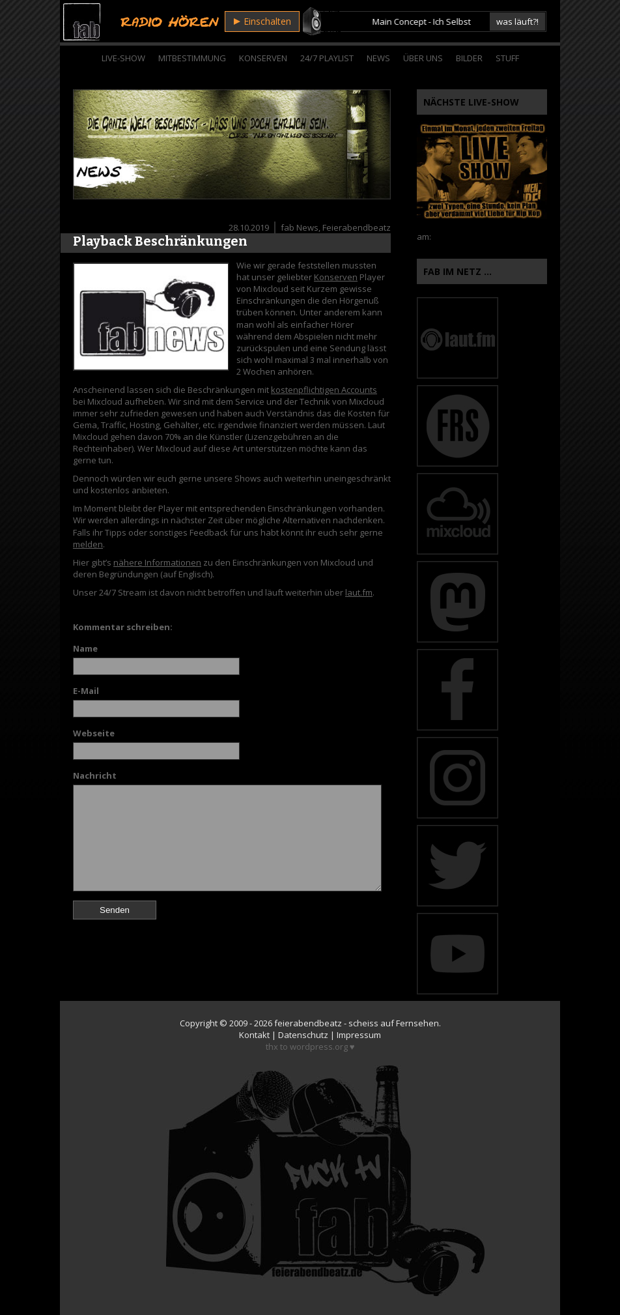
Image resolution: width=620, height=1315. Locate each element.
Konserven (263, 58)
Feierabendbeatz (356, 227)
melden (88, 544)
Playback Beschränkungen (160, 241)
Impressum (359, 1035)
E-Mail (86, 691)
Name (85, 648)
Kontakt (254, 1035)
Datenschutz (303, 1035)
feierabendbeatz (308, 1023)
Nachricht (95, 775)
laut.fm (359, 592)
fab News (299, 227)
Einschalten (262, 21)
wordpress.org (319, 1046)
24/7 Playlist (327, 58)
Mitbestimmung (192, 58)
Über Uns (423, 58)
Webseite (94, 733)
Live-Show (123, 58)
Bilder (469, 58)
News (378, 58)
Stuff (507, 58)
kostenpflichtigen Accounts (324, 390)
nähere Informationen (157, 562)
